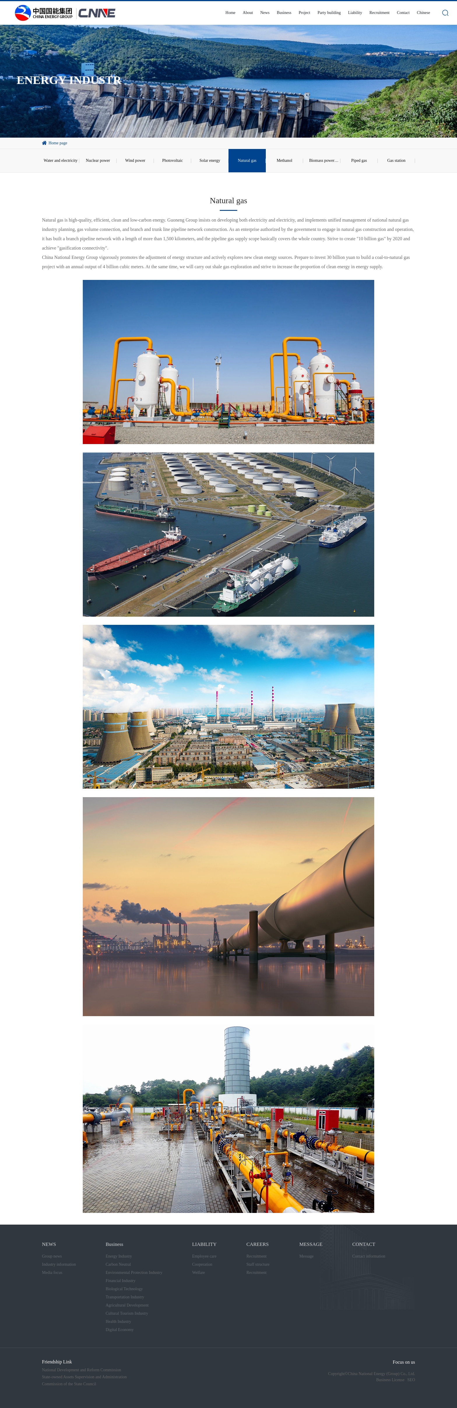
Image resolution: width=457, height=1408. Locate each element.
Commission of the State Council (69, 1384)
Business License (390, 1380)
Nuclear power (98, 160)
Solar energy (210, 160)
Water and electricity (61, 160)
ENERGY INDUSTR (69, 80)
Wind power (135, 160)
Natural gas (247, 160)
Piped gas (359, 160)
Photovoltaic (172, 160)
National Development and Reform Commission (81, 1370)
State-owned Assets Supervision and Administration (84, 1377)
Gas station (396, 160)
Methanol (284, 160)
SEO (411, 1380)
